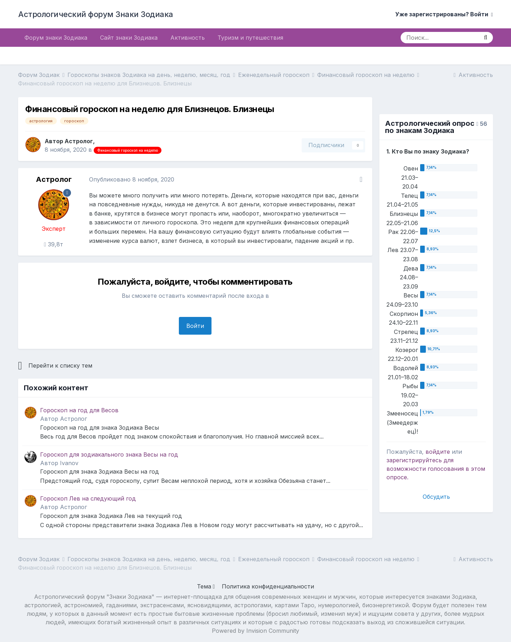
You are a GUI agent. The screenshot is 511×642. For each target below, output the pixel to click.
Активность (187, 37)
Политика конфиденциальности (268, 586)
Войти (195, 325)
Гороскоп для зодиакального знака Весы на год (109, 454)
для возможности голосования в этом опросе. (435, 469)
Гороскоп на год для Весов (79, 410)
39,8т (53, 244)
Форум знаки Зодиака (55, 37)
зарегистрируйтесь (414, 460)
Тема (206, 586)
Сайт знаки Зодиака (129, 37)
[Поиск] (439, 37)
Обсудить (436, 496)
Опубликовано (131, 179)
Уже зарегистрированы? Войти (444, 14)
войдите (437, 451)
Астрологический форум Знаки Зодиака (95, 14)
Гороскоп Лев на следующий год (88, 498)
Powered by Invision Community (255, 630)
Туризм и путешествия (250, 37)
